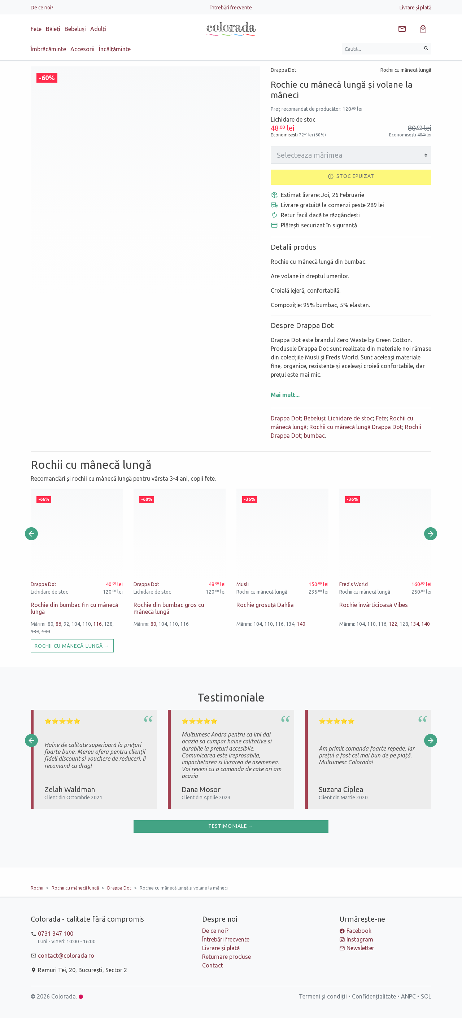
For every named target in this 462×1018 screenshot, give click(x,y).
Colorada (63, 996)
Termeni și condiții (323, 996)
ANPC (408, 996)
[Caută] (426, 48)
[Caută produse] (382, 48)
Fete (36, 29)
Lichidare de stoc (350, 418)
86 (58, 624)
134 (35, 631)
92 (66, 624)
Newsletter (360, 948)
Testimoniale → (231, 826)
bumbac (314, 435)
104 (75, 624)
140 (46, 631)
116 (97, 624)
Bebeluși (75, 29)
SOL (426, 996)
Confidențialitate (374, 996)
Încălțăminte (115, 49)
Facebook (358, 930)
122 (393, 624)
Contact (212, 965)
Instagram (359, 939)
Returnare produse (226, 956)
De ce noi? (42, 7)
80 (50, 624)
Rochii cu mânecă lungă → (72, 645)
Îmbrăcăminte (48, 49)
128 (108, 624)
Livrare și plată (415, 7)
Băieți (53, 29)
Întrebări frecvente (231, 7)
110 (86, 624)
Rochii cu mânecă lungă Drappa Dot (355, 427)
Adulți (98, 29)
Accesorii (82, 49)
